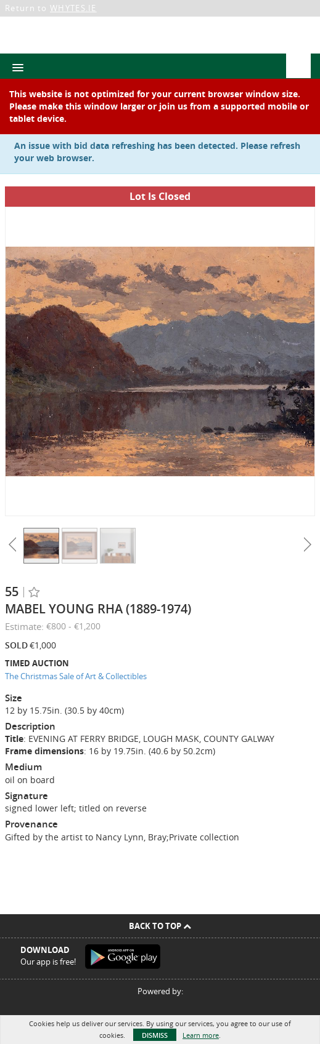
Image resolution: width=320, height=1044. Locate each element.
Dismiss (155, 1035)
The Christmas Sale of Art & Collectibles (76, 676)
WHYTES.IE (73, 8)
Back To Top (160, 925)
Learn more (201, 1035)
